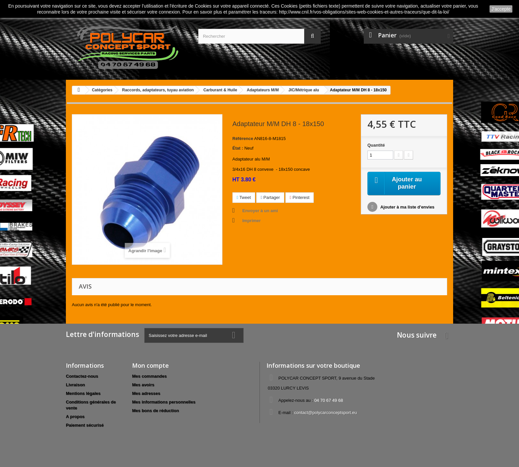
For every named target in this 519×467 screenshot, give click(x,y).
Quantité (376, 145)
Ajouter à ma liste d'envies (407, 208)
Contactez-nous (82, 376)
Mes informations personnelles (163, 401)
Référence (242, 138)
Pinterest (299, 197)
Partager (270, 197)
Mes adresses (146, 393)
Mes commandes (149, 376)
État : (237, 148)
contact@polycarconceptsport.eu (325, 412)
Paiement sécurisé (85, 425)
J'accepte (501, 9)
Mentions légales (83, 393)
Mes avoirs (143, 384)
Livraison (75, 384)
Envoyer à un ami (260, 210)
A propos (75, 416)
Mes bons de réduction (155, 410)
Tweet (244, 197)
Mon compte (150, 365)
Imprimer (251, 220)
